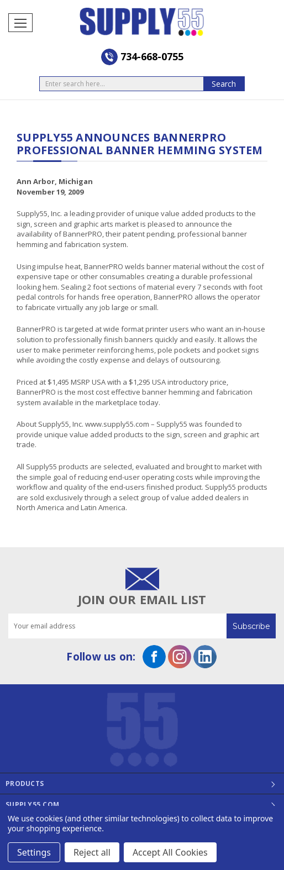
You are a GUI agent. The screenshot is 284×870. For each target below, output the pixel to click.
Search (224, 83)
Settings (34, 852)
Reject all (92, 852)
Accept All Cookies (170, 852)
